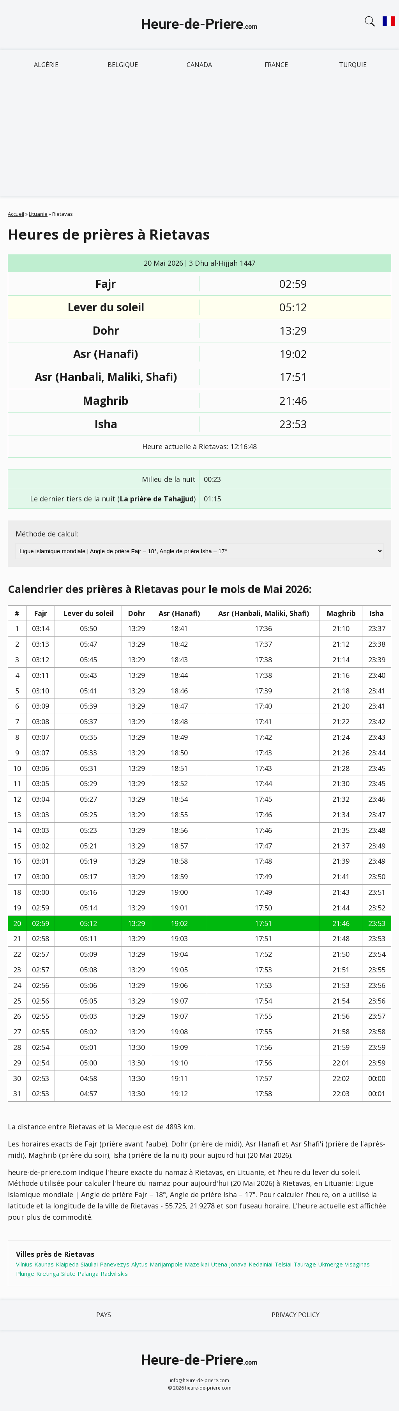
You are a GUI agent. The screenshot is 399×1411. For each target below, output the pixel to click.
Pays (103, 1314)
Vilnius (24, 1264)
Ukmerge (330, 1264)
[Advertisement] (199, 137)
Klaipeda (67, 1264)
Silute (68, 1273)
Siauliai (89, 1264)
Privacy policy (296, 1314)
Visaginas (357, 1264)
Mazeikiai (197, 1264)
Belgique (123, 64)
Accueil (16, 213)
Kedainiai (260, 1264)
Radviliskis (114, 1273)
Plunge (25, 1273)
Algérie (46, 64)
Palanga (88, 1273)
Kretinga (47, 1273)
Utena (219, 1264)
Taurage (304, 1264)
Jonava (238, 1264)
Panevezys (114, 1264)
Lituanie (38, 213)
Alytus (139, 1264)
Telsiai (282, 1264)
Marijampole (166, 1264)
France (276, 64)
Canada (199, 64)
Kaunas (44, 1264)
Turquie (353, 64)
